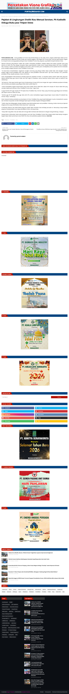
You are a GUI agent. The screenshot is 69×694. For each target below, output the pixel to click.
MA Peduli (4, 627)
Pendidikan (12, 120)
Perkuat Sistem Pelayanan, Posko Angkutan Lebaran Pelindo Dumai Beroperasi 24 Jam (38, 647)
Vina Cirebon (5, 637)
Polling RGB (11, 634)
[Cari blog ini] (26, 397)
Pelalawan (31, 591)
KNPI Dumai (4, 611)
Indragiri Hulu (30, 589)
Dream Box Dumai (14, 606)
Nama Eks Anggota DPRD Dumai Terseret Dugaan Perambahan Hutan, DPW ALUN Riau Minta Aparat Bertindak (36, 578)
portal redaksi (6, 26)
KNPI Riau (11, 611)
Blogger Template (10, 692)
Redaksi (41, 692)
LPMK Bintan (12, 620)
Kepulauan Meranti (52, 589)
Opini (20, 591)
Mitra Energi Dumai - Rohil (13, 627)
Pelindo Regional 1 (14, 632)
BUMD (11, 602)
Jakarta (44, 589)
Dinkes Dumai (5, 606)
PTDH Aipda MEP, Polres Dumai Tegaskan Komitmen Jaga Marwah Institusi (37, 638)
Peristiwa (44, 591)
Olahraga (15, 591)
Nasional (9, 591)
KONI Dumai (17, 611)
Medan (3, 591)
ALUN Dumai (5, 602)
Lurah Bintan (13, 625)
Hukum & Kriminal (22, 589)
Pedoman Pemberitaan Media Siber (59, 692)
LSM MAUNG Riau (6, 623)
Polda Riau (4, 634)
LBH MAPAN (13, 618)
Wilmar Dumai (13, 637)
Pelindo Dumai (5, 632)
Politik (49, 591)
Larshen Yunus (5, 625)
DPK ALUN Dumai (6, 604)
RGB (16, 634)
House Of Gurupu (6, 609)
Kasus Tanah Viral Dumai (7, 616)
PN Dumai (4, 630)
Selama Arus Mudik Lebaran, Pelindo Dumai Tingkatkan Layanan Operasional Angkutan (30, 552)
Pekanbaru (7, 120)
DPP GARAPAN (15, 604)
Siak (63, 591)
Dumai (14, 589)
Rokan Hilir (58, 591)
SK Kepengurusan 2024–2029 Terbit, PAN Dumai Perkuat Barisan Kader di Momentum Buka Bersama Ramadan (37, 672)
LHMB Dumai (5, 620)
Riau (7, 16)
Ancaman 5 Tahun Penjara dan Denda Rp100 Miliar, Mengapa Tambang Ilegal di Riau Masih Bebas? (33, 572)
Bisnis (10, 589)
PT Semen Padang (12, 630)
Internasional (38, 589)
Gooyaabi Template (26, 692)
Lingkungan (59, 589)
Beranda (3, 16)
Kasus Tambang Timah (7, 613)
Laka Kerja (13, 623)
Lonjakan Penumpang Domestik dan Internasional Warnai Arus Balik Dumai (38, 613)
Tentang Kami (48, 692)
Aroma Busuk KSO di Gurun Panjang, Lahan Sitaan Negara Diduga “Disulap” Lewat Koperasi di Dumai (33, 565)
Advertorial (4, 589)
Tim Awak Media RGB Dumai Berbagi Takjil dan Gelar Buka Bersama (37, 664)
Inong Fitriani (14, 609)
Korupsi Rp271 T (5, 618)
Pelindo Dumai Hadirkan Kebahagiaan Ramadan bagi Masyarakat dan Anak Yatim (28, 559)
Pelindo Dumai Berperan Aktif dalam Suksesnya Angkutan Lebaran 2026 (37, 621)
